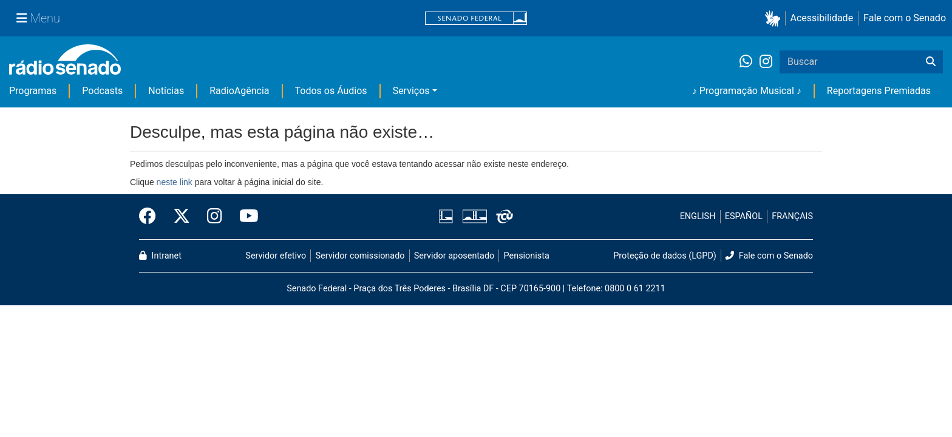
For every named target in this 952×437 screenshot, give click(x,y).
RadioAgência (239, 91)
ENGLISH (698, 216)
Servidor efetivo (275, 256)
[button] (775, 18)
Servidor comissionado (360, 256)
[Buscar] (931, 62)
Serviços (411, 91)
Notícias (166, 91)
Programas (32, 91)
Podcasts (102, 91)
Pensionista (526, 256)
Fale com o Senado (904, 18)
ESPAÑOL (744, 216)
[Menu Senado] (38, 18)
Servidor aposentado (454, 256)
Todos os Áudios (331, 91)
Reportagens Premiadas (879, 91)
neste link (174, 182)
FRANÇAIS (792, 216)
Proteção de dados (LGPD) (664, 256)
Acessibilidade (822, 18)
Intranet (160, 256)
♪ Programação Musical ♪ (746, 91)
